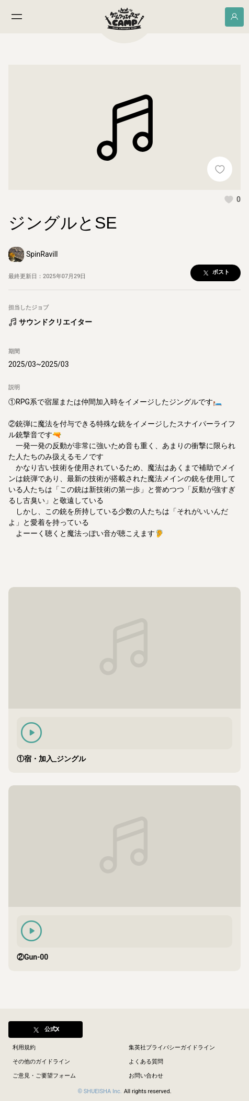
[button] (232, 199)
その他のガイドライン (41, 1061)
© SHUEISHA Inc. (99, 1091)
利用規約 (24, 1047)
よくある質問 (146, 1061)
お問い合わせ (146, 1075)
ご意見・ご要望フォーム (44, 1075)
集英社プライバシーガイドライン (172, 1047)
